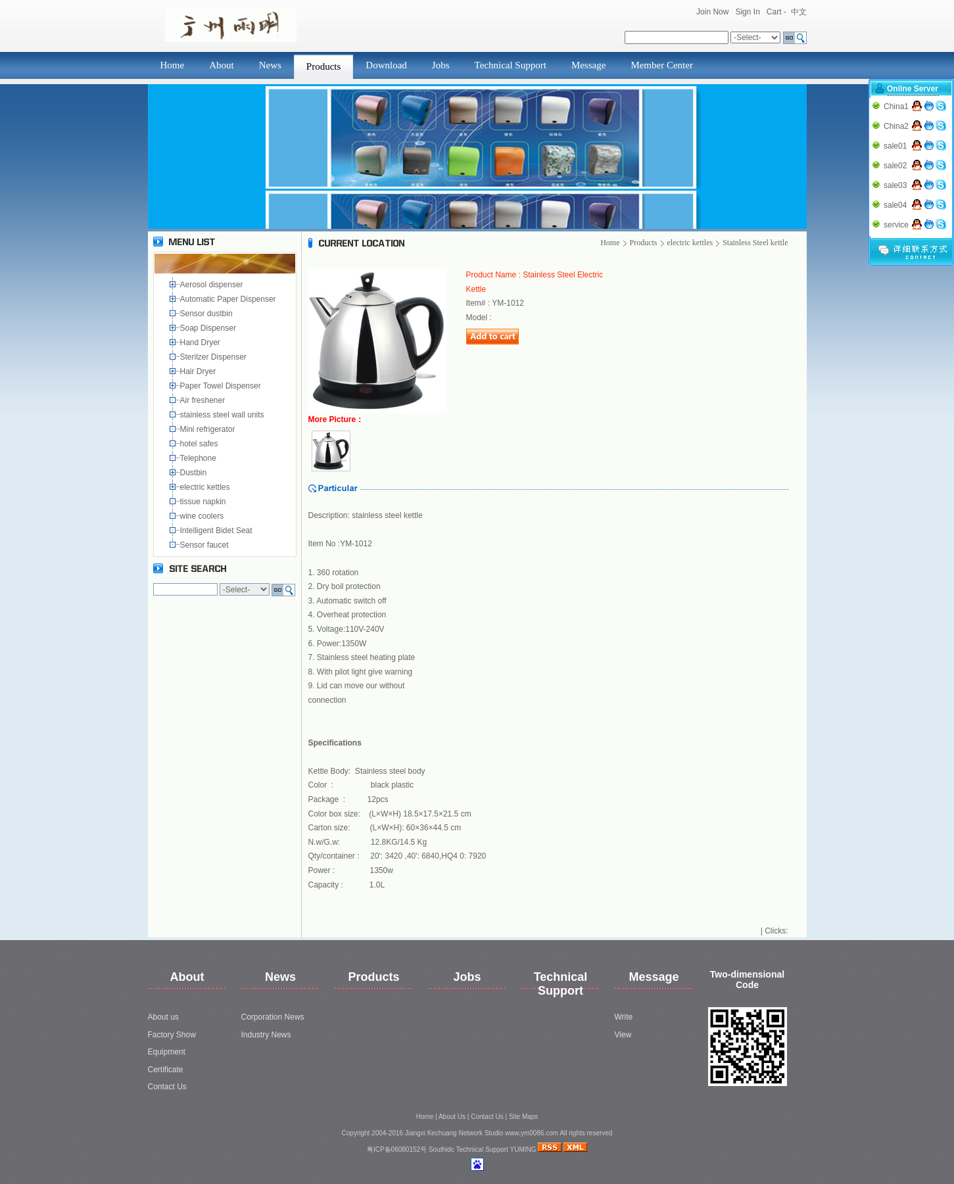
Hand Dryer (201, 342)
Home (172, 65)
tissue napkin (204, 501)
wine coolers (203, 516)
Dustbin (195, 472)
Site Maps (523, 1116)
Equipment (166, 1051)
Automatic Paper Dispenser (229, 299)
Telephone (200, 458)
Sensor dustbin (208, 313)
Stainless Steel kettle (755, 242)
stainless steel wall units (223, 414)
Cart (774, 11)
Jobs (441, 65)
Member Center (662, 65)
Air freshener (204, 400)
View (623, 1034)
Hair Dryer (200, 371)
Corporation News (272, 1017)
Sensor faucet (205, 545)
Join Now (712, 11)
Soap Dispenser (209, 328)
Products (323, 66)
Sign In (747, 11)
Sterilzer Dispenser (214, 357)
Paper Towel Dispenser (223, 386)
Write (624, 1017)
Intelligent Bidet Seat (218, 530)
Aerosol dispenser (212, 284)
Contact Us (167, 1086)
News (270, 65)
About (221, 65)
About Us (452, 1116)
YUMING (523, 1149)
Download (386, 65)
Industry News (266, 1034)
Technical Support (510, 65)
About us (163, 1017)
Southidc (441, 1149)
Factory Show (172, 1034)
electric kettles (206, 487)
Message (588, 65)
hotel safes (201, 443)
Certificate (165, 1069)
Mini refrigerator (210, 429)
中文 (799, 11)
